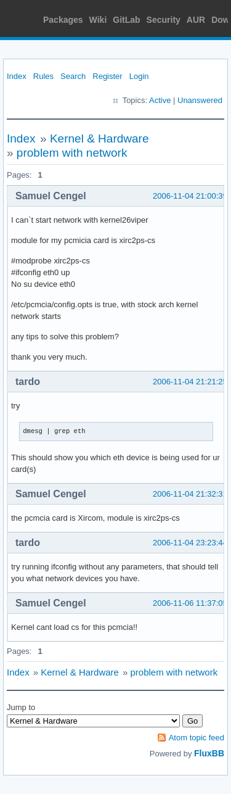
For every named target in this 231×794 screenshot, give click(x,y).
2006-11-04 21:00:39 (190, 196)
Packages (63, 20)
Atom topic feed (196, 737)
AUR (196, 20)
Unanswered (199, 100)
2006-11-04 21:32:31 (190, 493)
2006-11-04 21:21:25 (190, 381)
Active (160, 100)
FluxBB (209, 753)
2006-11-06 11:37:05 (190, 603)
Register (107, 76)
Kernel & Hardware (99, 138)
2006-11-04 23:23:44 (190, 542)
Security (163, 20)
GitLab (126, 20)
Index (16, 76)
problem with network (72, 152)
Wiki (98, 20)
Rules (43, 76)
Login (139, 76)
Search (73, 76)
